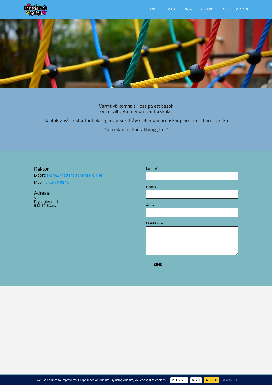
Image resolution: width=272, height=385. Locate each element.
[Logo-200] (35, 5)
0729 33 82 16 (57, 182)
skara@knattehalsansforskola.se (74, 175)
